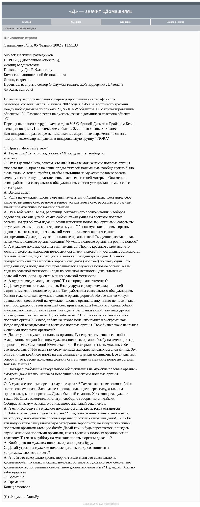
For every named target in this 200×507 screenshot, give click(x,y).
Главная (26, 21)
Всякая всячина (175, 21)
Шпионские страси (26, 28)
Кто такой (125, 21)
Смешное (76, 21)
